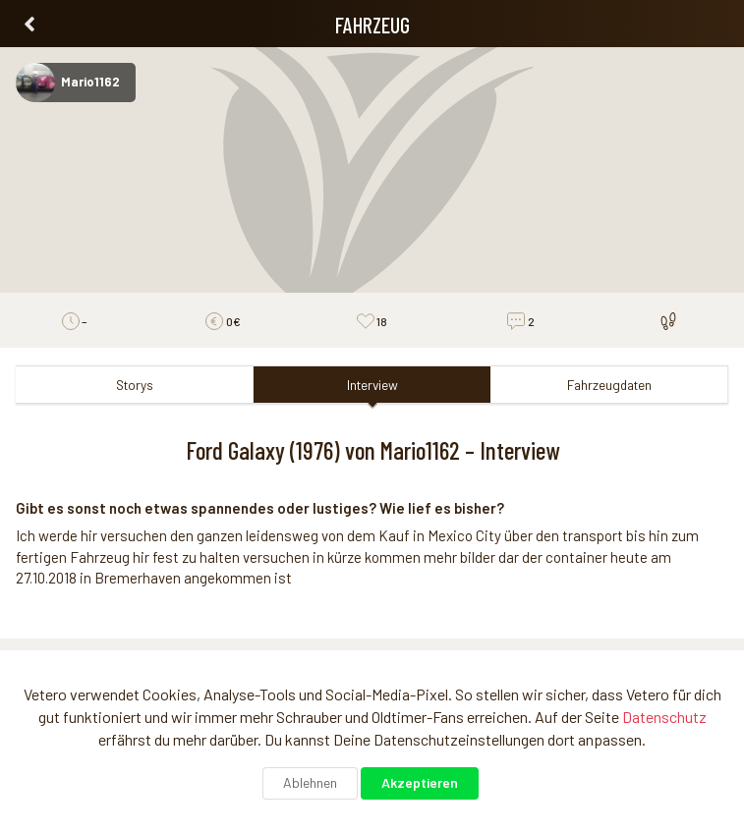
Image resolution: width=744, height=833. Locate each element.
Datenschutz (664, 716)
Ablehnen (310, 782)
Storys (134, 384)
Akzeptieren (419, 782)
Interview (372, 384)
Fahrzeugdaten (609, 384)
